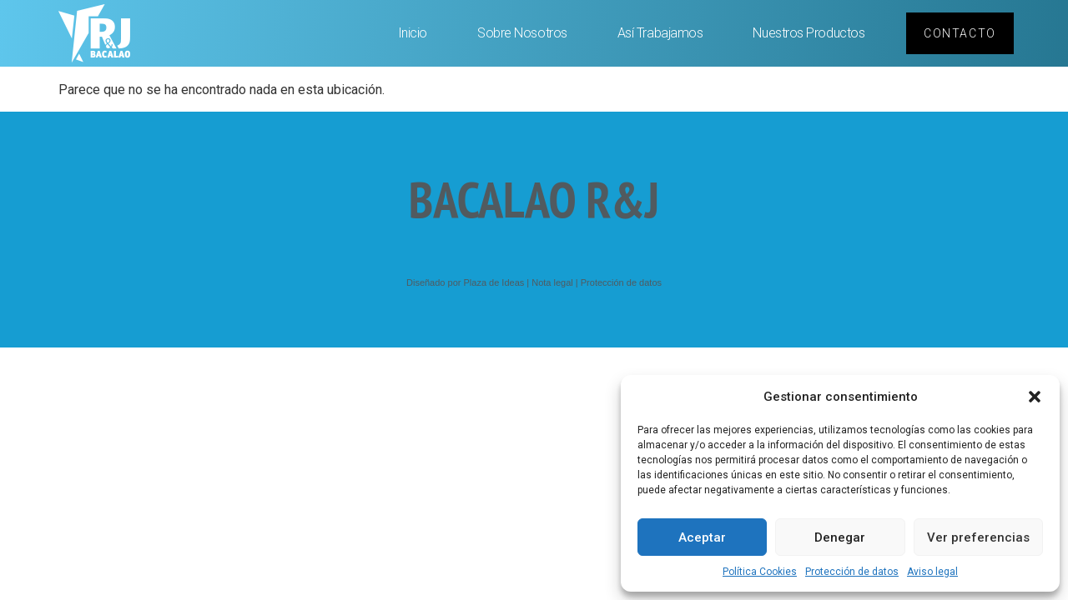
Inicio (412, 33)
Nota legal (552, 283)
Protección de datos (852, 572)
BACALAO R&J (534, 199)
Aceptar (702, 537)
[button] (1034, 396)
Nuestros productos (808, 33)
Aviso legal (932, 572)
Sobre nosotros (522, 33)
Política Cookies (760, 572)
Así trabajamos (660, 33)
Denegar (839, 537)
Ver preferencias (978, 537)
